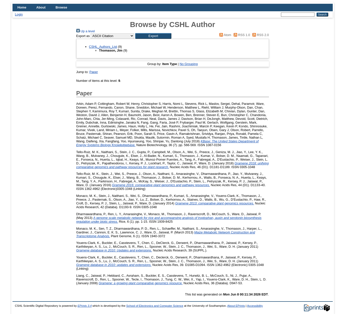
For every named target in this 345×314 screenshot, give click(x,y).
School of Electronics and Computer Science (154, 305)
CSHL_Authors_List (103, 47)
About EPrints (236, 305)
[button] (153, 36)
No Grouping (189, 64)
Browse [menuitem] (61, 7)
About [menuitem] (41, 7)
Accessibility (255, 305)
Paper (93, 72)
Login (19, 14)
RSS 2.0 (260, 35)
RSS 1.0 (241, 35)
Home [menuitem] (22, 7)
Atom (224, 35)
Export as (83, 36)
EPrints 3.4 (85, 305)
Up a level (85, 31)
